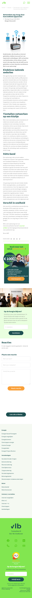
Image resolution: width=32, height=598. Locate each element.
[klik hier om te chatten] (16, 546)
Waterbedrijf (5, 487)
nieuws (9, 7)
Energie (4, 430)
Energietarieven (6, 439)
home (3, 7)
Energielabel (5, 448)
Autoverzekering (6, 462)
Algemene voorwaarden (7, 588)
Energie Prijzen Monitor (9, 451)
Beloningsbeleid (6, 476)
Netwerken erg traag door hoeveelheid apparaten (21, 8)
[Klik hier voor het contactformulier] (24, 546)
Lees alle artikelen (16, 414)
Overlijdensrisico (6, 467)
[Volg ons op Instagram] (16, 540)
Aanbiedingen (6, 509)
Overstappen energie (8, 442)
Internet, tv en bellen (8, 494)
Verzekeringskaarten (8, 473)
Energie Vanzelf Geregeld (9, 434)
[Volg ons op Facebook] (8, 540)
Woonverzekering (7, 464)
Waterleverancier (7, 490)
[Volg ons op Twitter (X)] (24, 540)
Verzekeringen (6, 455)
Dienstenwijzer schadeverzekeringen (12, 479)
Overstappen (5, 506)
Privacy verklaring (6, 589)
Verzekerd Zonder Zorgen (9, 459)
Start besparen (16, 279)
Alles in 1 (4, 500)
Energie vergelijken (7, 436)
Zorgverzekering (6, 470)
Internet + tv (5, 503)
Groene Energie (6, 445)
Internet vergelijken (7, 497)
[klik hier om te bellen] (8, 546)
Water (3, 483)
